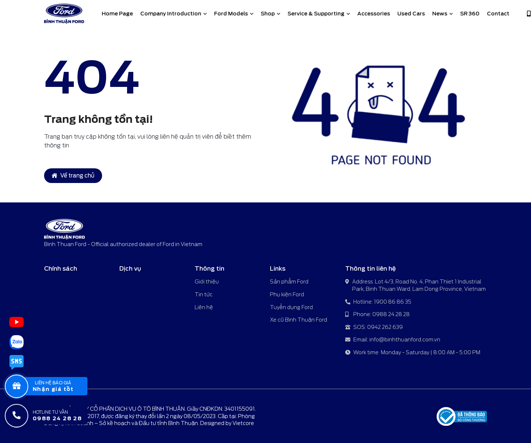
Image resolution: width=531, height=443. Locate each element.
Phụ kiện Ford (287, 294)
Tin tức (204, 294)
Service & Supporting (319, 14)
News (442, 14)
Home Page (117, 14)
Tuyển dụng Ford (291, 307)
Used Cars (411, 14)
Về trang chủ (73, 175)
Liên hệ (204, 307)
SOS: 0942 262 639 (374, 327)
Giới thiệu (207, 282)
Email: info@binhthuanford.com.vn (392, 340)
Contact (498, 14)
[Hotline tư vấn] (52, 415)
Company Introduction (173, 14)
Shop (270, 14)
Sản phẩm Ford (289, 282)
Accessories (373, 14)
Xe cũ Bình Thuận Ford (298, 320)
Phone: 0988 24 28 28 (377, 314)
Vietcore (243, 423)
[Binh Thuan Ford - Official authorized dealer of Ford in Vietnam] (64, 14)
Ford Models (233, 14)
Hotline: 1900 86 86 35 (378, 302)
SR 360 (470, 14)
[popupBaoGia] (52, 386)
